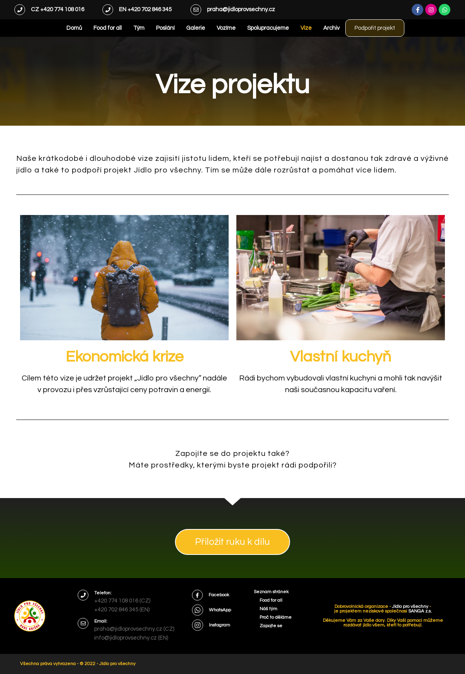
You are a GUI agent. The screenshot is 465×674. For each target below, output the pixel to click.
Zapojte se (271, 625)
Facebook (219, 594)
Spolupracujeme (257, 28)
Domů (63, 28)
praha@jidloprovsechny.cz (241, 9)
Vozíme (215, 28)
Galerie (185, 28)
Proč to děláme (276, 617)
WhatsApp (220, 610)
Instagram (219, 625)
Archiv (321, 28)
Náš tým (268, 608)
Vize (295, 28)
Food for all (97, 28)
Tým (128, 28)
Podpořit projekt (375, 28)
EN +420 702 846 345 (145, 9)
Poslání (155, 28)
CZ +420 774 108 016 (57, 9)
